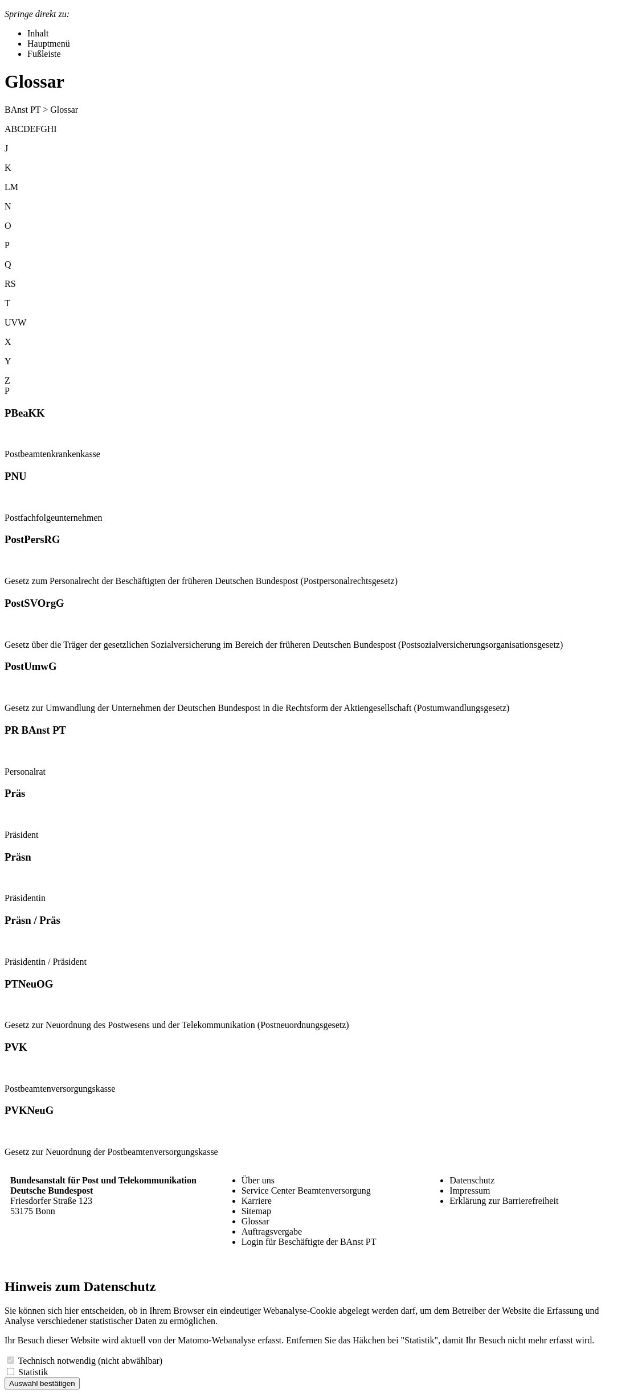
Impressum (469, 1190)
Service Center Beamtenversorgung (306, 1190)
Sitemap (256, 1211)
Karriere (257, 1201)
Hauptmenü (48, 43)
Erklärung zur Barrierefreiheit (503, 1201)
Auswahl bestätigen (42, 1383)
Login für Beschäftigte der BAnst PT (309, 1242)
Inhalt (37, 33)
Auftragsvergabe (272, 1231)
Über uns (258, 1180)
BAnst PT (22, 109)
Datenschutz (471, 1180)
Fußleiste (44, 54)
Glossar (255, 1221)
